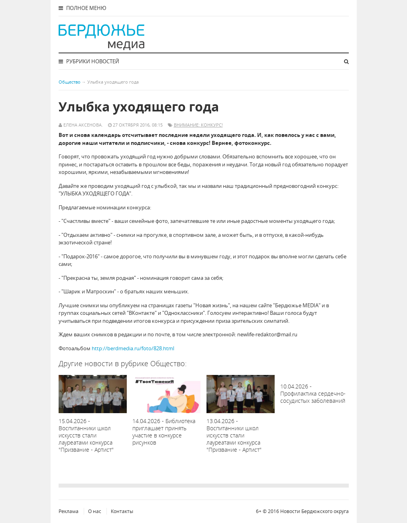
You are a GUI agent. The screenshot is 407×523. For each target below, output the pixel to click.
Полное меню (82, 8)
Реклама (69, 511)
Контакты (122, 511)
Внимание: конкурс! (198, 125)
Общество (70, 82)
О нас (94, 511)
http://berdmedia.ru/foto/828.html (133, 348)
